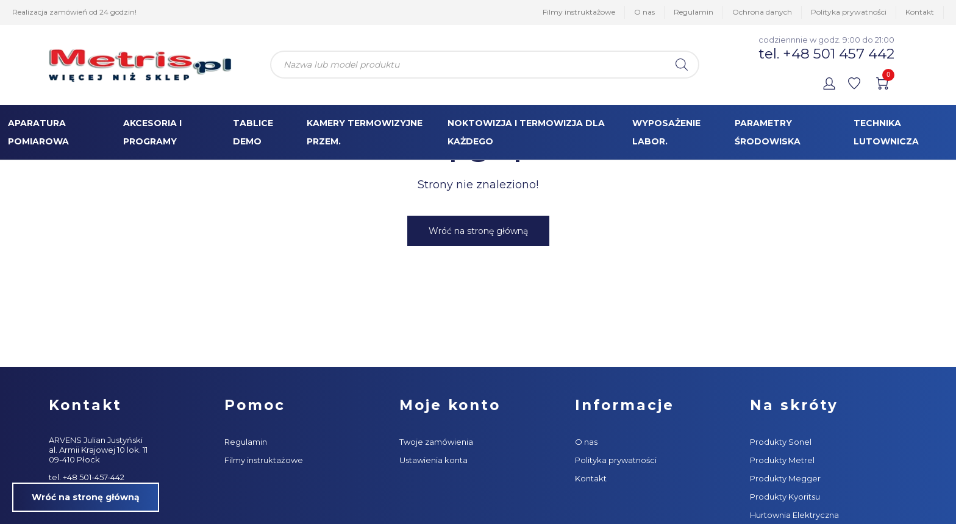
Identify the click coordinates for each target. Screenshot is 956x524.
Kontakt (919, 11)
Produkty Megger (785, 478)
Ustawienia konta (433, 460)
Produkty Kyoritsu (785, 496)
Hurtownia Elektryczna (794, 515)
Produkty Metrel (782, 460)
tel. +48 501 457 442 (826, 53)
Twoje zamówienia (436, 442)
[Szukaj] (681, 65)
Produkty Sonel (781, 442)
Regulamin (693, 11)
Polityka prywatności (848, 11)
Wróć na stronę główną (478, 230)
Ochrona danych (762, 11)
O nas (644, 11)
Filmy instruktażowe (579, 11)
